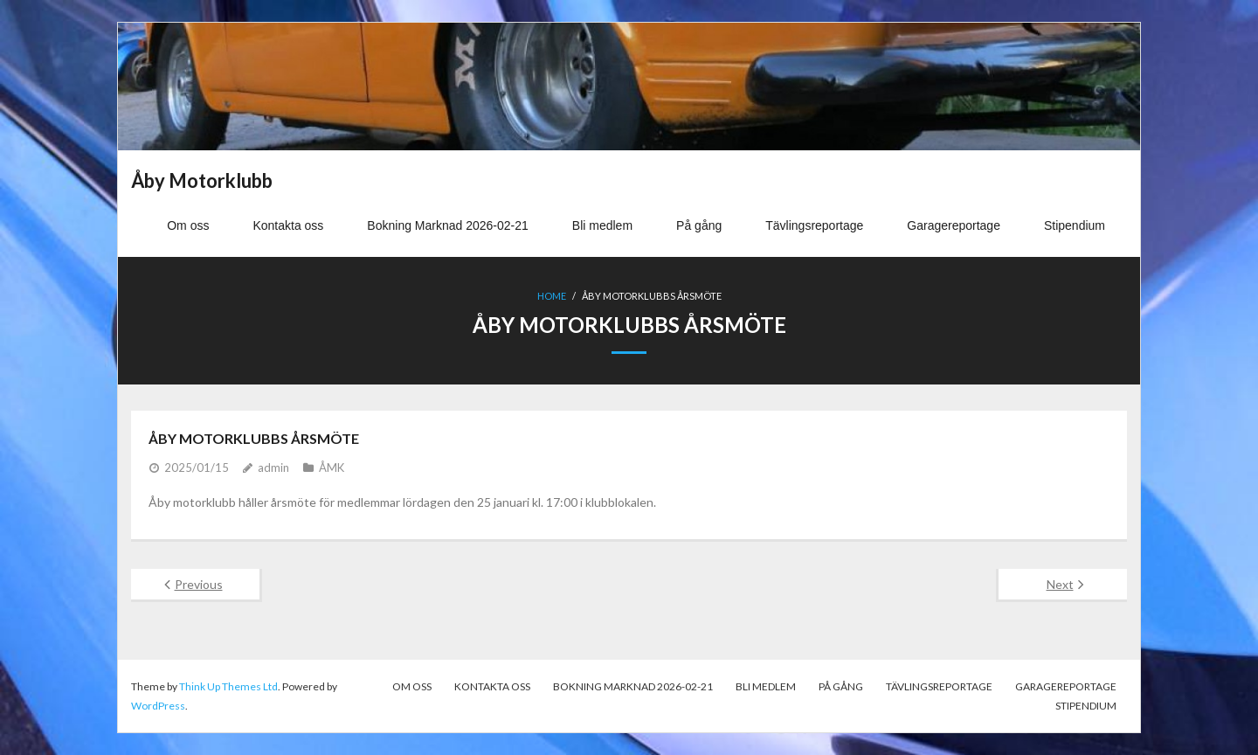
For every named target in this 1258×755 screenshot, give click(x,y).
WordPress (158, 705)
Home (551, 295)
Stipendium (1085, 705)
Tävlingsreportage (939, 686)
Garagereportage (1065, 686)
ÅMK (331, 467)
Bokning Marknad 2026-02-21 (633, 686)
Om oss (412, 686)
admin (273, 467)
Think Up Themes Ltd (228, 686)
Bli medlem (766, 686)
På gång (841, 686)
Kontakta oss (492, 686)
